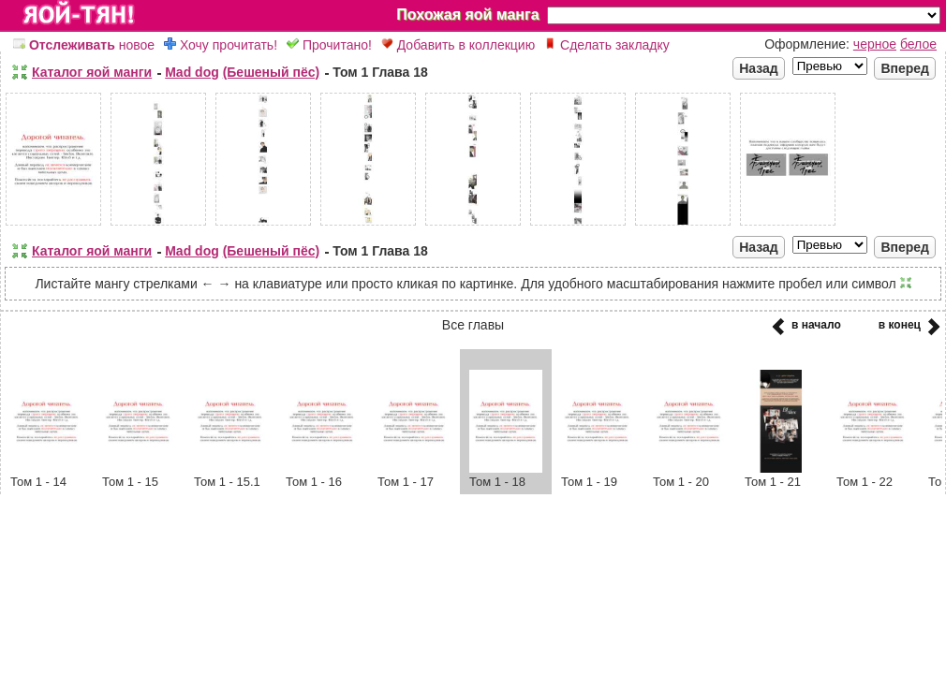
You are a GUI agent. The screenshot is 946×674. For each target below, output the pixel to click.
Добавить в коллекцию (458, 44)
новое (84, 44)
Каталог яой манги (92, 72)
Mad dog (192, 72)
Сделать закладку (607, 44)
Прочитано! (329, 44)
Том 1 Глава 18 (380, 72)
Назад (758, 68)
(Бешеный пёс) (271, 72)
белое (918, 44)
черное (874, 44)
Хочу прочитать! (220, 44)
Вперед (904, 68)
